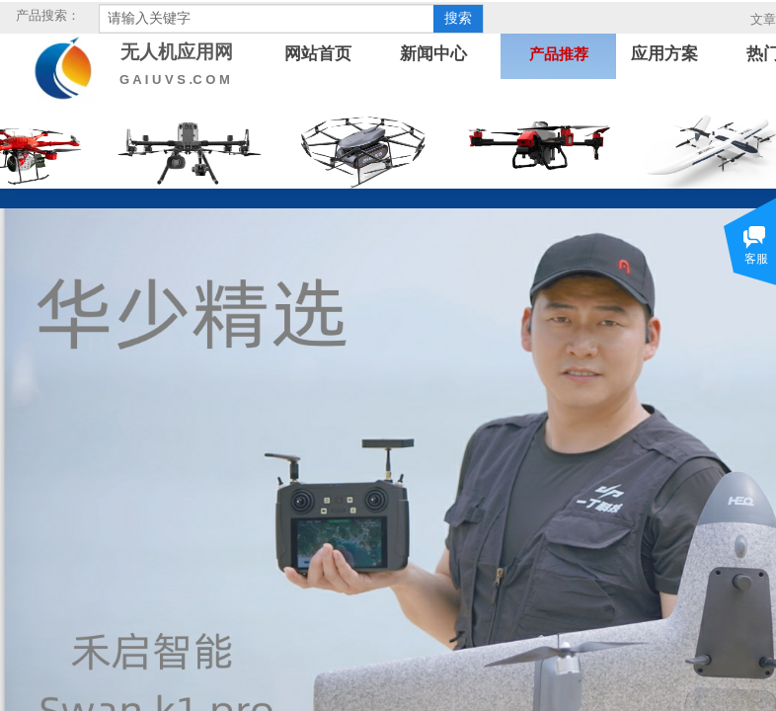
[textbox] (266, 19)
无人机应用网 (176, 51)
